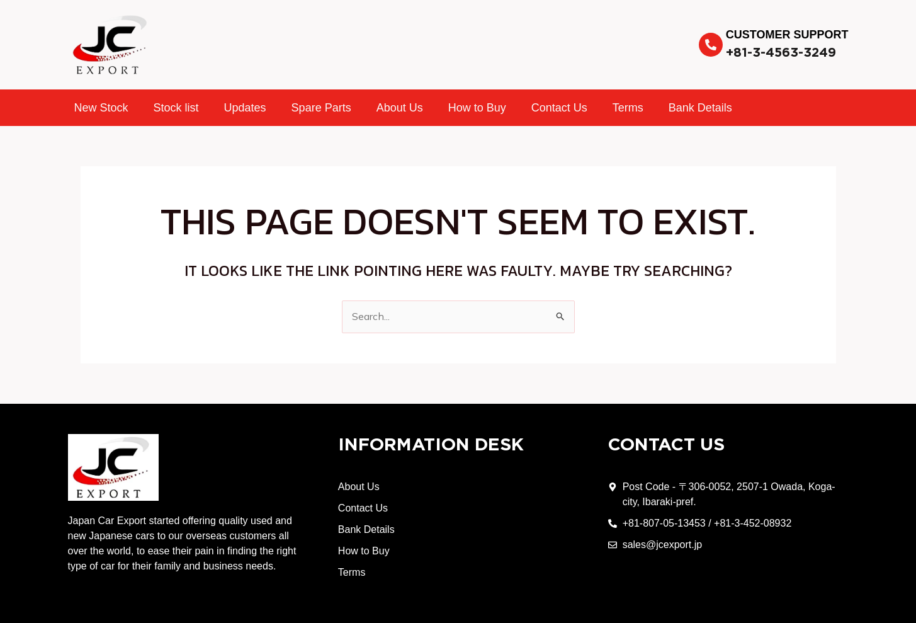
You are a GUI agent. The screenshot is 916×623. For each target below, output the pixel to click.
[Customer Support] (711, 45)
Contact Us (559, 107)
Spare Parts (321, 107)
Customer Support (787, 34)
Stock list (176, 107)
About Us (399, 107)
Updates (245, 107)
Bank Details (700, 107)
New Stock (101, 107)
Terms (628, 107)
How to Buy (477, 107)
